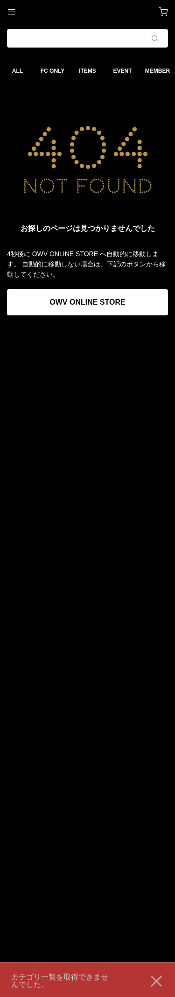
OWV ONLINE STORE (87, 302)
